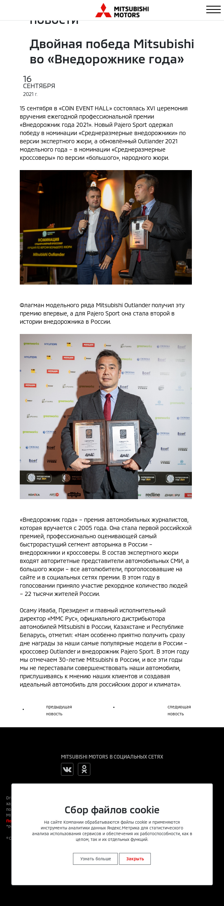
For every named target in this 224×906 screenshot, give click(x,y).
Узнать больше (95, 858)
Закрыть (135, 858)
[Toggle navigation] (213, 9)
